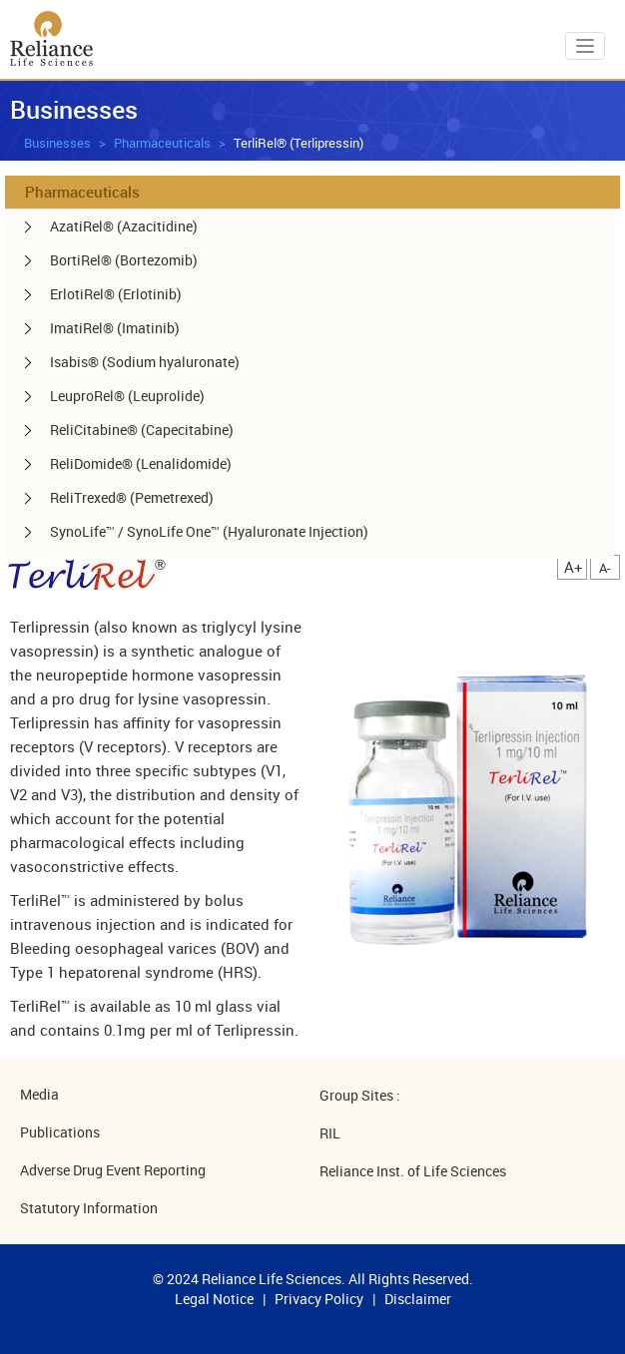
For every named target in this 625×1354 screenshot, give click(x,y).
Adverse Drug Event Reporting (113, 1169)
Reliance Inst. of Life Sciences (412, 1170)
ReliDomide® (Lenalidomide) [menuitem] (141, 463)
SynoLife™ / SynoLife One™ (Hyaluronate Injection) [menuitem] (209, 531)
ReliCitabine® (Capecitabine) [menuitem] (142, 429)
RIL (329, 1133)
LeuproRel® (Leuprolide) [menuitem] (127, 395)
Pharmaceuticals (162, 143)
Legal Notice (214, 1298)
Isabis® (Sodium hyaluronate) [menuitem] (145, 361)
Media (39, 1094)
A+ (573, 567)
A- (605, 568)
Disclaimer (417, 1298)
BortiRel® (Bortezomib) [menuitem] (124, 259)
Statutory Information (89, 1207)
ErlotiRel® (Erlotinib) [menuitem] (116, 293)
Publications (60, 1132)
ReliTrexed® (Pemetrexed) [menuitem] (132, 497)
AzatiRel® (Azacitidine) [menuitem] (124, 226)
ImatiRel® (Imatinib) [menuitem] (115, 327)
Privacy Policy (319, 1298)
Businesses (57, 143)
